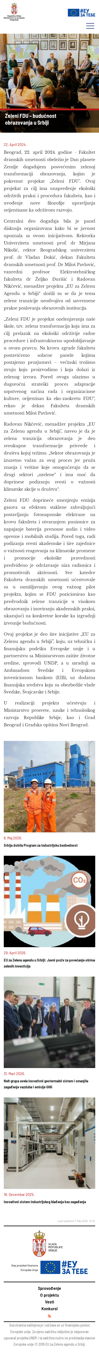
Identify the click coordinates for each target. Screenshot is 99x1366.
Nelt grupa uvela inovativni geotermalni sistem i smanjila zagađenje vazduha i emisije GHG (46, 1084)
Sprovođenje (49, 1288)
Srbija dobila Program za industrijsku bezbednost (41, 845)
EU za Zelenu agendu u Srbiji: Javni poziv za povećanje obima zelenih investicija (49, 963)
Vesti (49, 1301)
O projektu (49, 1295)
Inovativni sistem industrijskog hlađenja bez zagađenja (45, 1201)
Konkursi (49, 1308)
